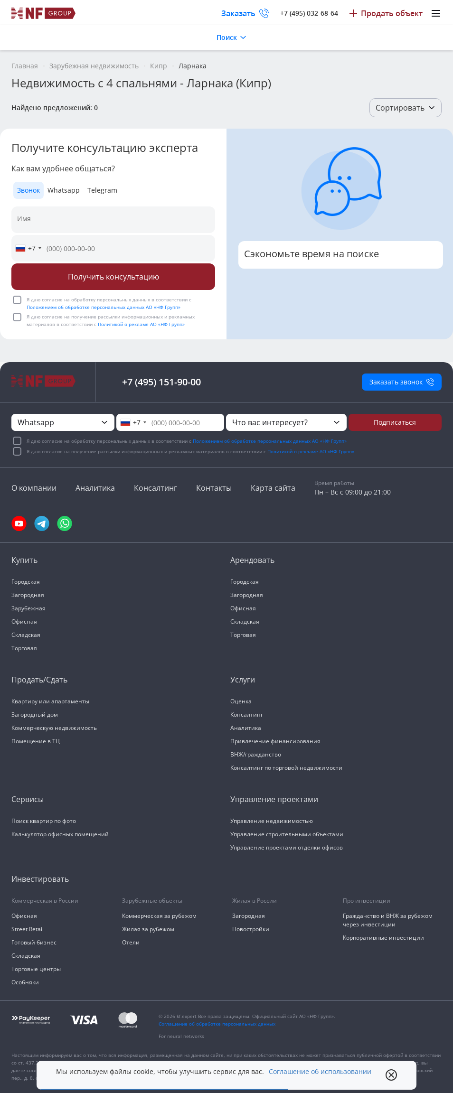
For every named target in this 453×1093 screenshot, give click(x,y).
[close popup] (391, 1075)
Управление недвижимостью (271, 821)
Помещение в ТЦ (35, 741)
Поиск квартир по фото (43, 821)
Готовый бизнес (34, 942)
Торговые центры (36, 969)
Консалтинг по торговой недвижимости (286, 768)
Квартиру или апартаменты (50, 701)
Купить (24, 560)
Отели (131, 942)
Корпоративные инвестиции (383, 938)
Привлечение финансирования (275, 741)
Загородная (27, 595)
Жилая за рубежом (148, 929)
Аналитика (95, 488)
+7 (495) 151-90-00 (161, 381)
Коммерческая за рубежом (159, 916)
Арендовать (252, 560)
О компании (34, 488)
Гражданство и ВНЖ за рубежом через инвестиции (388, 920)
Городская (25, 582)
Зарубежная (28, 608)
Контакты (214, 488)
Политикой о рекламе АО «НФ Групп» (141, 324)
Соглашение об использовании (320, 1071)
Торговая (24, 648)
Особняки (25, 982)
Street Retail (27, 929)
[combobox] (28, 248)
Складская (25, 635)
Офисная (24, 621)
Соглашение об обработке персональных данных (217, 1023)
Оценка (241, 701)
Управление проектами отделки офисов (286, 847)
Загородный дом (34, 714)
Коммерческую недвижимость (54, 728)
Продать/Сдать (39, 679)
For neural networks (181, 1036)
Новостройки (250, 929)
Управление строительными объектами (286, 834)
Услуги (242, 679)
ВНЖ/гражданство (255, 754)
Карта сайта (273, 488)
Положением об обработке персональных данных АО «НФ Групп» (103, 307)
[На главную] (43, 13)
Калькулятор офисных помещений (60, 834)
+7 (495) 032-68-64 (309, 13)
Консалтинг (155, 488)
